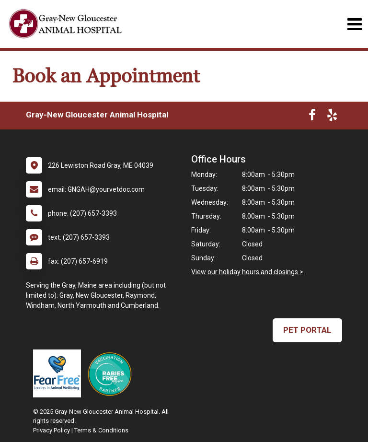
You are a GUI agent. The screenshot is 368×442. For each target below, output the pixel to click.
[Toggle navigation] (354, 24)
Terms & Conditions (101, 430)
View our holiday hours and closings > (247, 272)
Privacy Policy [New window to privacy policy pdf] (51, 430)
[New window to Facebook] (312, 117)
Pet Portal (307, 330)
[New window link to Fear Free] (59, 373)
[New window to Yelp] (332, 117)
